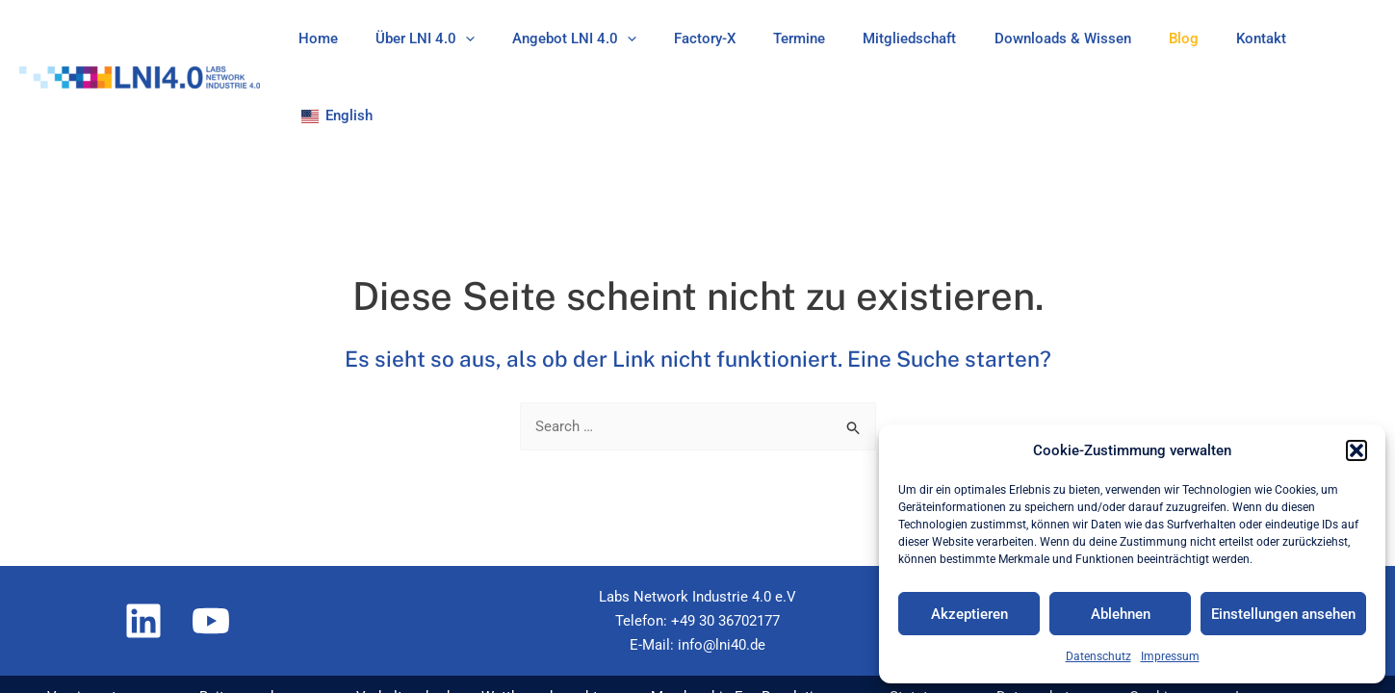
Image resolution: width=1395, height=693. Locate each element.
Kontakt (1233, 38)
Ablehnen (1120, 614)
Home (360, 38)
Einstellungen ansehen (1283, 614)
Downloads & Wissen (1052, 38)
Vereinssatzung (83, 622)
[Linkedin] (143, 546)
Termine (807, 38)
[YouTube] (211, 546)
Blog (1164, 38)
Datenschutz (1098, 656)
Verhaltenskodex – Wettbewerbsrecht (469, 622)
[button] (1356, 450)
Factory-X (721, 38)
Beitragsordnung (240, 622)
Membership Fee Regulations (738, 622)
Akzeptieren (969, 614)
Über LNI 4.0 (458, 38)
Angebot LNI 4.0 (599, 38)
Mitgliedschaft (908, 38)
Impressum (1170, 656)
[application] (499, 38)
